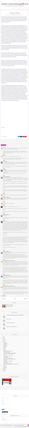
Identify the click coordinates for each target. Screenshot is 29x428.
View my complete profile (9, 306)
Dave (3, 205)
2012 (3, 339)
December (5, 342)
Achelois (4, 220)
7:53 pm (4, 154)
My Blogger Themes (26, 426)
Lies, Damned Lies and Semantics (8, 361)
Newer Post (3, 298)
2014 (3, 337)
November (5, 343)
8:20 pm (4, 213)
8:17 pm (4, 204)
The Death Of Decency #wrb (10, 322)
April (4, 365)
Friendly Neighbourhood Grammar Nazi (8, 260)
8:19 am (4, 175)
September (5, 345)
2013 (3, 338)
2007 (3, 371)
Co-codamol (10, 86)
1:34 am (4, 168)
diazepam (2, 90)
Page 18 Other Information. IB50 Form (11, 326)
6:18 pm (4, 274)
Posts (3, 418)
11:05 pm (4, 160)
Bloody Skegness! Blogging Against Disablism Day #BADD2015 (15, 315)
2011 (3, 340)
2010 (3, 341)
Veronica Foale (5, 161)
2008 (3, 370)
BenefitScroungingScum (6, 176)
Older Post (25, 298)
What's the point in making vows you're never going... (10, 364)
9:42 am (4, 259)
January (5, 368)
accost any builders (8, 20)
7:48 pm (4, 285)
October (5, 344)
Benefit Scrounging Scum (8, 425)
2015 (3, 336)
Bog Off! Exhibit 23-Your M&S (7, 363)
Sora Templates (20, 426)
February (5, 367)
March (5, 366)
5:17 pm (4, 201)
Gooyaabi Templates (21, 425)
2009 (3, 369)
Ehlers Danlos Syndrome (21, 25)
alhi (3, 147)
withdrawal (14, 60)
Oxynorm (11, 85)
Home (15, 298)
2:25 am (4, 250)
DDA (4, 70)
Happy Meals (5, 362)
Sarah (3, 155)
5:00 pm (4, 196)
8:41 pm (4, 219)
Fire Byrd (4, 169)
